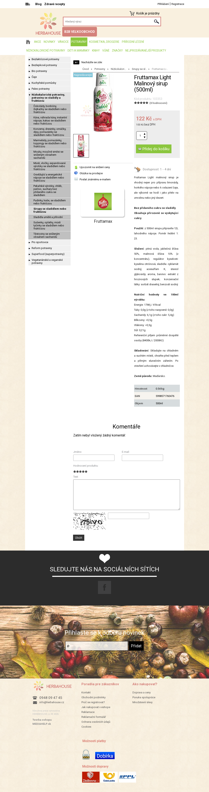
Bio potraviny (39, 71)
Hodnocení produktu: (85, 465)
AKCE (37, 41)
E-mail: (126, 451)
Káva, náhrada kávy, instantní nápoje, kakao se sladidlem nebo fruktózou (50, 120)
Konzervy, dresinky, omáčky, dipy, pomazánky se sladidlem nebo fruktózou (49, 132)
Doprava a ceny (141, 692)
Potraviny (79, 41)
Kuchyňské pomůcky (44, 82)
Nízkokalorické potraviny (45, 50)
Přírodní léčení (133, 41)
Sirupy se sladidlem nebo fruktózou (49, 210)
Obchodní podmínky (93, 697)
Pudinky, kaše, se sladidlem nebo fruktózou (49, 202)
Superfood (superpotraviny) (48, 254)
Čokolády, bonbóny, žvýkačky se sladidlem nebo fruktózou (50, 109)
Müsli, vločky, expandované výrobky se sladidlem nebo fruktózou (49, 166)
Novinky (49, 41)
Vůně (105, 50)
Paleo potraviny (41, 88)
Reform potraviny (42, 248)
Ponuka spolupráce (143, 697)
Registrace (177, 4)
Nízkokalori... (118, 68)
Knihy (96, 50)
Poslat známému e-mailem (95, 179)
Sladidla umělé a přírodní (48, 217)
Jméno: (77, 451)
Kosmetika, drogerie (104, 41)
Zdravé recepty (54, 4)
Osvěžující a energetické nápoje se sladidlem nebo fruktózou (48, 177)
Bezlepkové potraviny (44, 65)
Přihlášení (163, 4)
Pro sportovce (40, 242)
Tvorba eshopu (42, 719)
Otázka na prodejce (91, 173)
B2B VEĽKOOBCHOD (79, 32)
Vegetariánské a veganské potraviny (47, 261)
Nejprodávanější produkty (145, 50)
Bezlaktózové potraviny (45, 59)
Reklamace (87, 712)
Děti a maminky (79, 50)
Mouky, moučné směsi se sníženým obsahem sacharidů (48, 154)
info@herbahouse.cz (51, 702)
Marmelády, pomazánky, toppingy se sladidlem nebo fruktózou (50, 143)
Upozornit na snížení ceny (95, 167)
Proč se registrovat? (93, 702)
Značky (117, 50)
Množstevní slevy (142, 702)
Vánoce (63, 41)
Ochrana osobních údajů (95, 721)
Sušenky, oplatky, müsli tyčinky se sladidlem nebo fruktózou (48, 225)
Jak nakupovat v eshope (95, 707)
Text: (76, 476)
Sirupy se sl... (139, 68)
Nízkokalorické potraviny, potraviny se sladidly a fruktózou (48, 97)
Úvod (85, 68)
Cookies (86, 726)
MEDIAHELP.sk (41, 723)
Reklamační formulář (93, 716)
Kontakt (86, 692)
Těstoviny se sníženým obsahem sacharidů (46, 235)
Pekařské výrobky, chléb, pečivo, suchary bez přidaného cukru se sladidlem (47, 190)
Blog (38, 4)
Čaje (34, 76)
